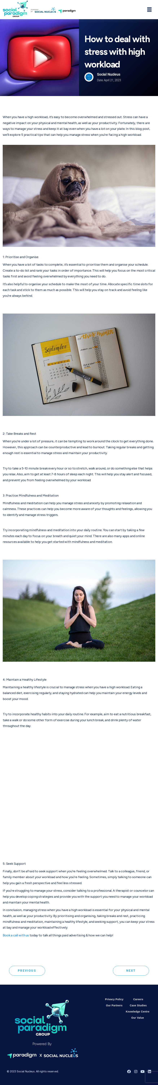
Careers (138, 999)
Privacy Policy (114, 999)
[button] (149, 9)
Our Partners (114, 1005)
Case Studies (138, 1005)
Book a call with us (16, 935)
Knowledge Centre (138, 1011)
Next (131, 970)
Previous (27, 970)
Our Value (137, 1017)
